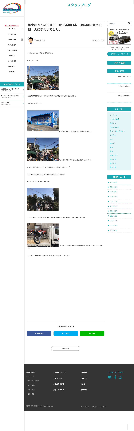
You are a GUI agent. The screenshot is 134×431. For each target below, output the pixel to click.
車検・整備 (31, 405)
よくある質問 (12, 61)
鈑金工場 (113, 191)
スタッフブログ (12, 50)
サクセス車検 (115, 140)
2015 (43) (113, 256)
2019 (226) (114, 236)
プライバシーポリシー (99, 427)
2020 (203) (114, 231)
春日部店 (113, 157)
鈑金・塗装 (31, 414)
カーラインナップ (59, 392)
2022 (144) (114, 221)
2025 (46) (113, 206)
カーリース (114, 135)
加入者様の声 (115, 148)
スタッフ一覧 (58, 398)
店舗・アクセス (58, 409)
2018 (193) (114, 241)
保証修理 (113, 144)
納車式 (112, 166)
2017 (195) (114, 246)
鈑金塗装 (113, 187)
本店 (111, 161)
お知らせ (83, 398)
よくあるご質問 (58, 404)
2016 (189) (114, 251)
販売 (111, 170)
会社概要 (12, 56)
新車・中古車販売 (33, 401)
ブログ (82, 404)
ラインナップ (12, 34)
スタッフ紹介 (12, 45)
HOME (28, 2)
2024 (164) (114, 211)
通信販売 (113, 183)
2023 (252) (114, 216)
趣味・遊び (49, 2)
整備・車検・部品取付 (118, 153)
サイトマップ (84, 427)
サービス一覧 (12, 39)
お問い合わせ (12, 66)
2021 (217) (114, 226)
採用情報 (12, 72)
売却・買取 (31, 409)
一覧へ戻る (65, 368)
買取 (111, 174)
